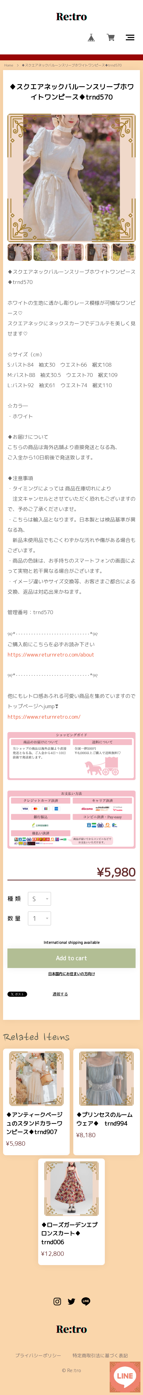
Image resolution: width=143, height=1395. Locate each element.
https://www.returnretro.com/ (44, 699)
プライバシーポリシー (38, 1338)
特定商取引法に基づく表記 (100, 1338)
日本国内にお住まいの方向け (71, 956)
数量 (14, 901)
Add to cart (71, 941)
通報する (60, 976)
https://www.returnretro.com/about (50, 637)
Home (8, 65)
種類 (14, 881)
